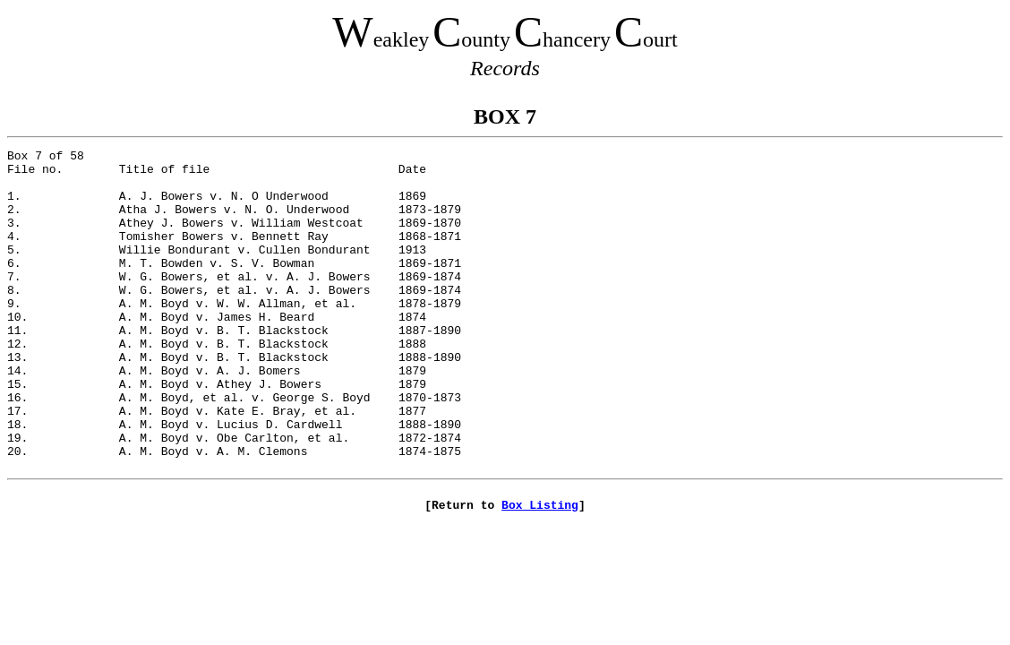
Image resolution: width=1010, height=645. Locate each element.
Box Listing (539, 574)
